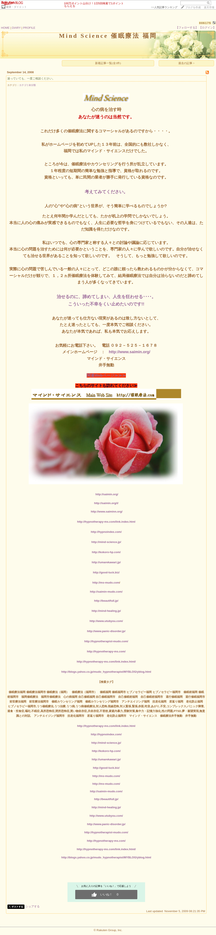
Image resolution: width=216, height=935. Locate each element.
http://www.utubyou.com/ (106, 621)
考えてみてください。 (106, 191)
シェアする (33, 906)
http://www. (106, 511)
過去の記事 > (186, 63)
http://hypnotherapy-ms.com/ (106, 651)
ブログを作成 (193, 7)
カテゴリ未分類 (27, 85)
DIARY (16, 27)
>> (164, 7)
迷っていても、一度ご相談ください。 (31, 78)
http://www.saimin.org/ (129, 352)
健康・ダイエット (16, 6)
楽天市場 (209, 7)
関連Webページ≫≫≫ (106, 375)
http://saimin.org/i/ (106, 503)
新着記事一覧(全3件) (108, 63)
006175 (205, 23)
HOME (5, 27)
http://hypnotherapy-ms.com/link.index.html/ (106, 661)
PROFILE (29, 27)
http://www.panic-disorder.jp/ (106, 631)
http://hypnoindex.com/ (106, 531)
